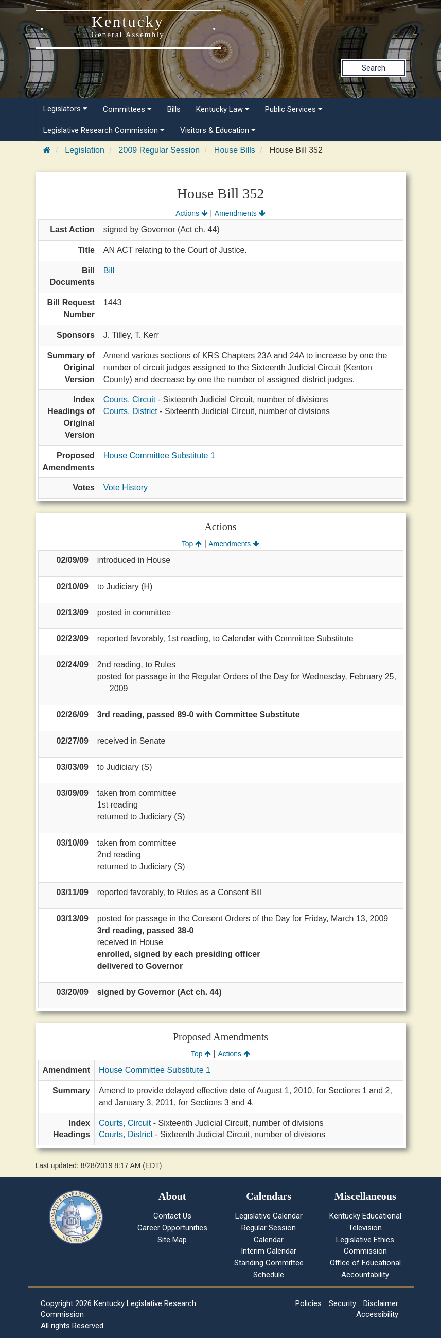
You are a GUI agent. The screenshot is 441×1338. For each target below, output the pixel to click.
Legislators (65, 108)
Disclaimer (380, 1303)
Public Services (294, 109)
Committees (127, 109)
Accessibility (377, 1314)
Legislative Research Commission (104, 130)
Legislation (84, 150)
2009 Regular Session (159, 150)
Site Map (172, 1239)
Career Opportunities (172, 1227)
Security (342, 1303)
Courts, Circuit (129, 399)
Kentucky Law (223, 109)
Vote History (125, 487)
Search (373, 68)
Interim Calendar (268, 1251)
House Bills (234, 150)
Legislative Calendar (269, 1216)
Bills (174, 109)
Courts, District (130, 411)
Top (192, 544)
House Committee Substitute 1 (159, 455)
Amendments (240, 213)
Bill (108, 270)
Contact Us (172, 1216)
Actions (191, 213)
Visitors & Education (218, 130)
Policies (308, 1303)
